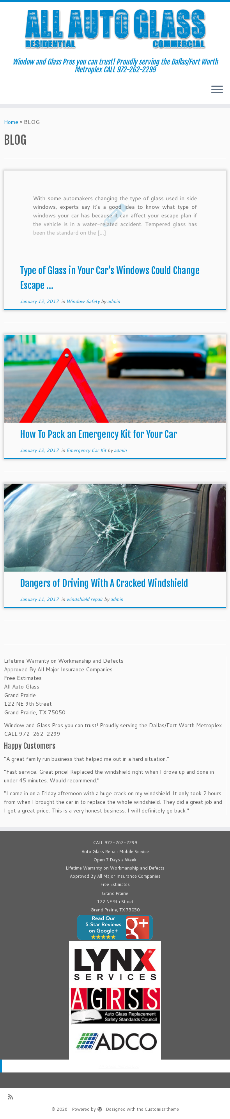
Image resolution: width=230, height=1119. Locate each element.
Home (11, 122)
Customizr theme (162, 1109)
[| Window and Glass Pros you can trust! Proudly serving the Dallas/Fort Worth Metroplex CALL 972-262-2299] (115, 30)
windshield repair (85, 599)
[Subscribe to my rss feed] (13, 1097)
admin (113, 301)
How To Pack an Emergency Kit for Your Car (98, 434)
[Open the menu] (217, 90)
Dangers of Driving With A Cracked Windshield (104, 583)
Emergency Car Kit (87, 450)
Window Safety (83, 301)
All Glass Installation (119, 1066)
